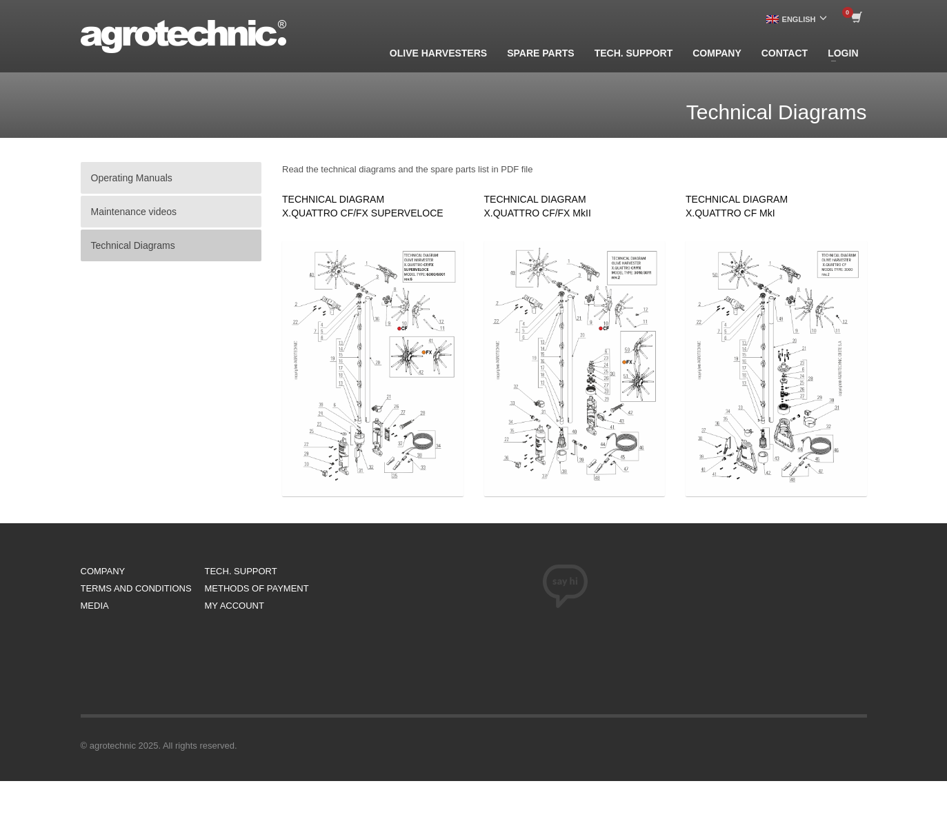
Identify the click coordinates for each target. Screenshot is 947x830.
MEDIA (95, 605)
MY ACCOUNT (234, 605)
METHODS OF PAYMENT (257, 588)
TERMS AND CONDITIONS (136, 588)
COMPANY (103, 571)
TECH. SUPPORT (241, 571)
